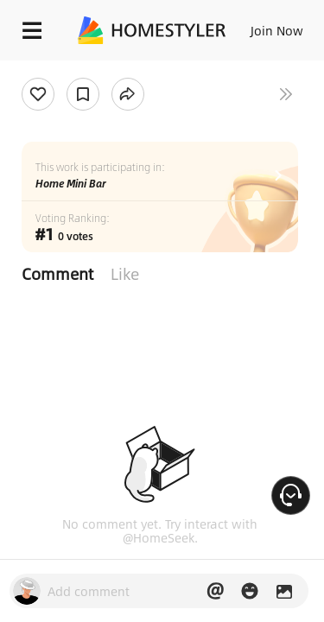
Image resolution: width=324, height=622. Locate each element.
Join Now (277, 30)
